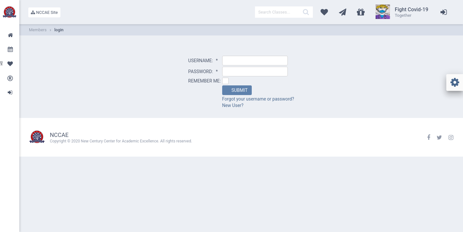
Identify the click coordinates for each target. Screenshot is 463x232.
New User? (233, 105)
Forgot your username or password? (258, 99)
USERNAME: (203, 60)
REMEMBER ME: (204, 80)
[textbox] (284, 12)
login (59, 29)
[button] (237, 90)
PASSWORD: (203, 71)
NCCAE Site (44, 12)
